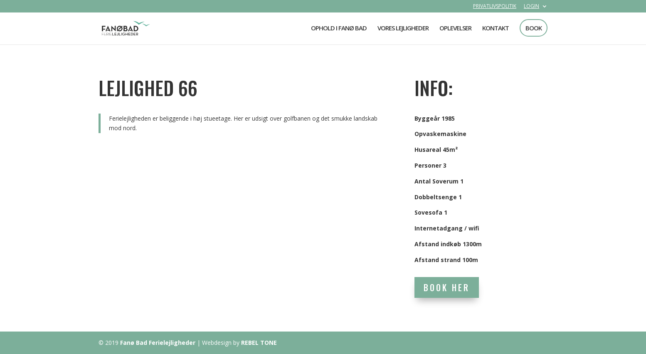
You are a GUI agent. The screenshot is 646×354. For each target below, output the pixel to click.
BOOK (533, 28)
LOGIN (531, 7)
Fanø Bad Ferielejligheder (157, 343)
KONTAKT (495, 28)
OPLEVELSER (455, 28)
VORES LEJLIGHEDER (403, 28)
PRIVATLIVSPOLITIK (494, 7)
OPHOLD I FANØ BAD (339, 28)
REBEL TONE (259, 343)
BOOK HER (447, 287)
